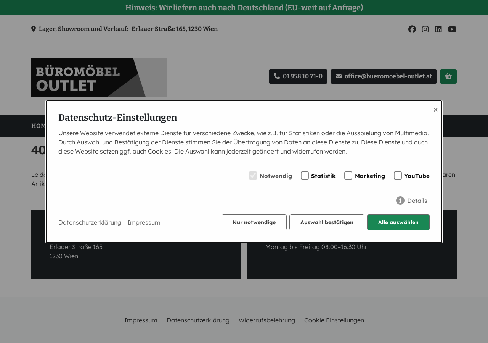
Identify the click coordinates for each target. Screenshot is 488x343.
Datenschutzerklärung (89, 222)
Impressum (144, 222)
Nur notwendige (254, 222)
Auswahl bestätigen (326, 222)
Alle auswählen (398, 222)
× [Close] (435, 109)
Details (417, 200)
